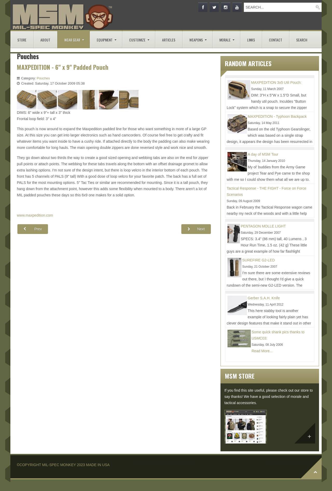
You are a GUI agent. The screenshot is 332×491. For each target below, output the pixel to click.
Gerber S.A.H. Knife (264, 298)
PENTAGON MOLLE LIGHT (263, 226)
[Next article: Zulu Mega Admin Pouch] (196, 229)
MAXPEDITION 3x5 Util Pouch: (276, 82)
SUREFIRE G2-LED (258, 260)
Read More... (262, 351)
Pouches (43, 78)
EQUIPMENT (105, 40)
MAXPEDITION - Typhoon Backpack (277, 116)
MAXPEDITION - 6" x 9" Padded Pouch (63, 67)
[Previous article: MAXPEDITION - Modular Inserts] (32, 229)
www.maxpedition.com (35, 215)
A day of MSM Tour (263, 154)
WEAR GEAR (72, 40)
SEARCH (301, 40)
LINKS (251, 40)
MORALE (225, 40)
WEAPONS (196, 40)
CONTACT (275, 40)
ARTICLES (168, 40)
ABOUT (45, 40)
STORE (21, 40)
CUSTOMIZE (137, 40)
